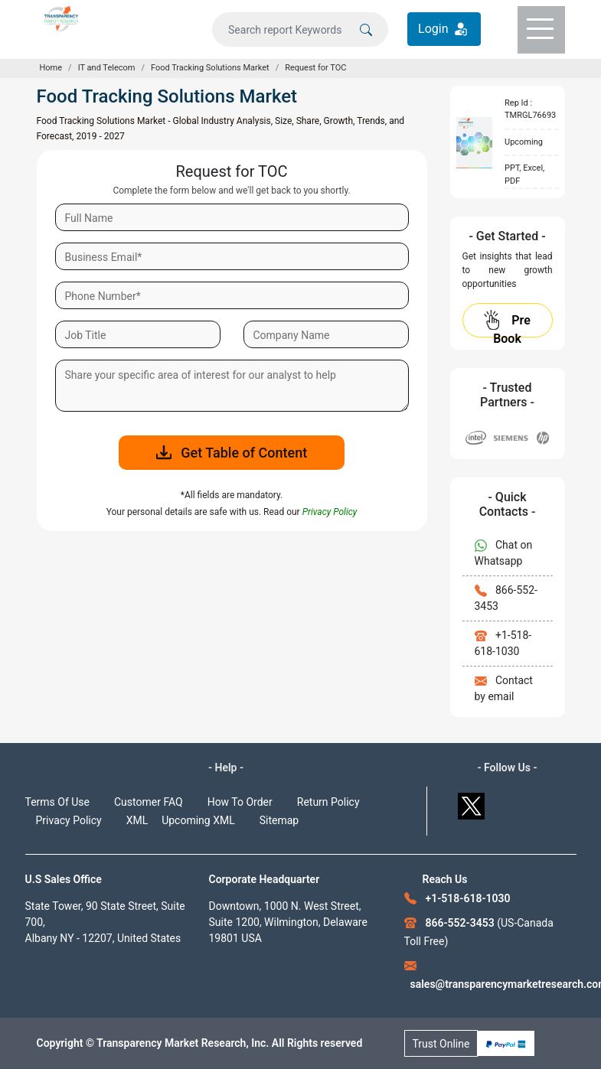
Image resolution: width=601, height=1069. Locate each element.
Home (51, 68)
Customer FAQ (148, 802)
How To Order (240, 802)
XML (137, 820)
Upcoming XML (198, 820)
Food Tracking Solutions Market (210, 68)
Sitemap (279, 820)
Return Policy (328, 802)
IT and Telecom (107, 68)
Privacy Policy (69, 820)
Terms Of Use (57, 802)
